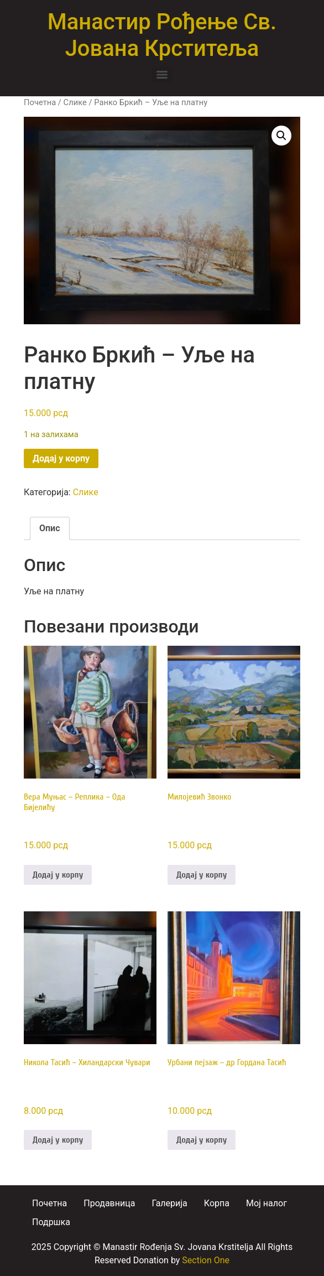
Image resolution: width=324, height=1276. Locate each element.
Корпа (216, 1203)
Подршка (51, 1222)
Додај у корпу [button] (58, 875)
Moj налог (266, 1203)
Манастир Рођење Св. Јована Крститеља (162, 35)
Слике (75, 102)
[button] (281, 136)
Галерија (169, 1203)
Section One (205, 1260)
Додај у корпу (61, 458)
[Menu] (162, 74)
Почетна (40, 102)
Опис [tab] (49, 528)
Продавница (109, 1203)
